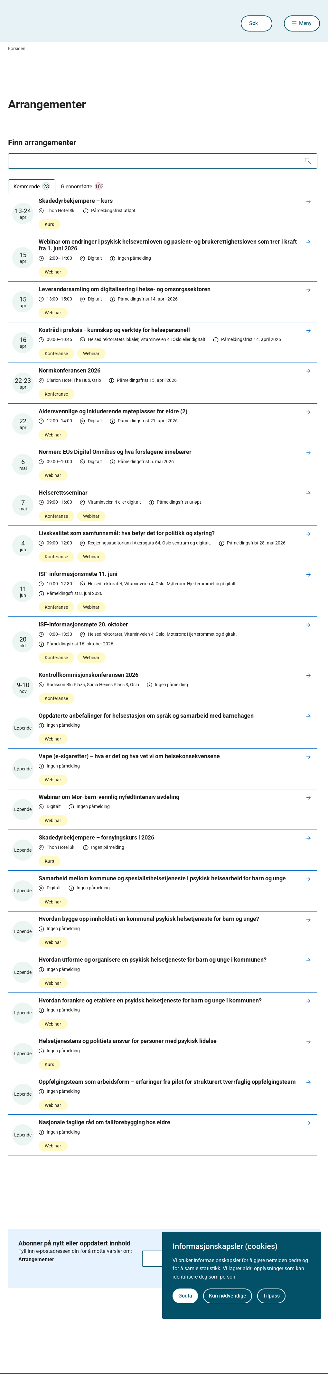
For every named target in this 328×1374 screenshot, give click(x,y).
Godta (185, 1296)
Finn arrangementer (42, 142)
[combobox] (162, 161)
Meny (305, 23)
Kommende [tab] (32, 186)
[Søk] (308, 161)
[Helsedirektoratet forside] (54, 23)
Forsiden (16, 48)
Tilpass (271, 1296)
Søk (253, 23)
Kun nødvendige (227, 1296)
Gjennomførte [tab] (82, 186)
